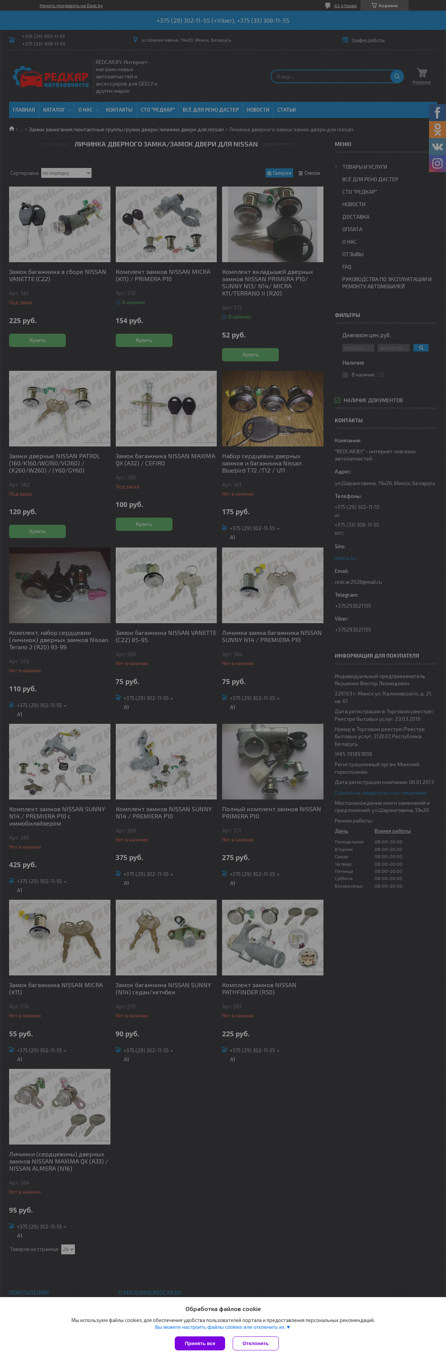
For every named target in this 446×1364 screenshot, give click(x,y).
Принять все (200, 1343)
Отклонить (255, 1343)
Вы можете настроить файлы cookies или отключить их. (220, 1327)
